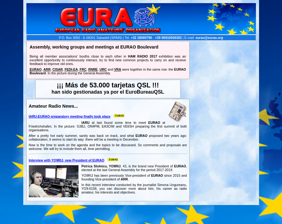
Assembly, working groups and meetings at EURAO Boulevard (94, 46)
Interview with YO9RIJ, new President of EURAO (67, 160)
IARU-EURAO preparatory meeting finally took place (70, 116)
